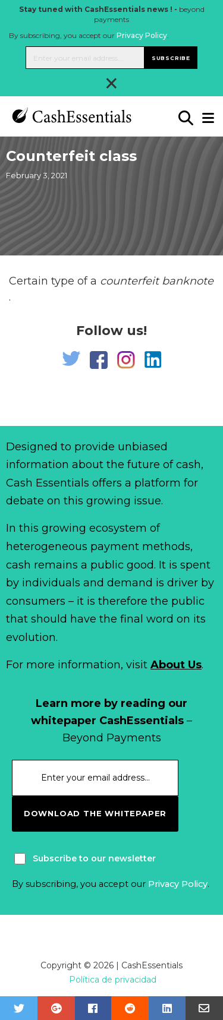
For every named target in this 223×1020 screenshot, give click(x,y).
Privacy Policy (142, 35)
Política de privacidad (112, 979)
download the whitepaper (95, 813)
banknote (187, 281)
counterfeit (129, 281)
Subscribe (171, 58)
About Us (176, 664)
